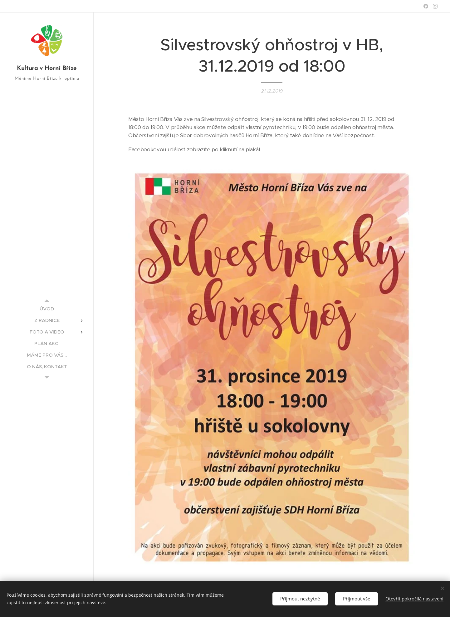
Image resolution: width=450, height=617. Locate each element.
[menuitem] (47, 308)
